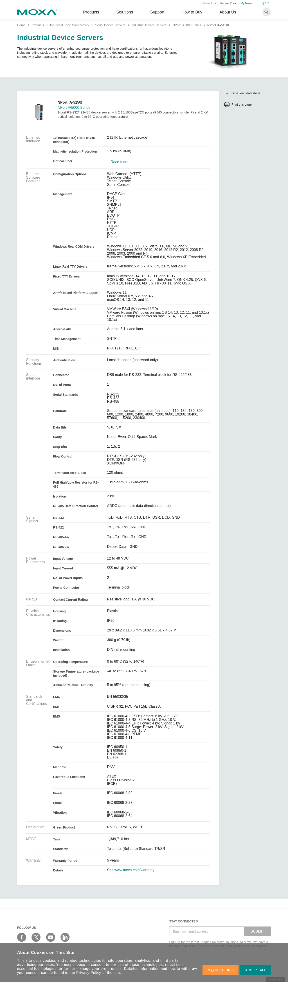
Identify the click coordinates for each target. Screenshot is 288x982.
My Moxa (246, 3)
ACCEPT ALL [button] (255, 970)
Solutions (124, 12)
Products (38, 25)
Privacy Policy (88, 973)
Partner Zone (228, 3)
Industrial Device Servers (148, 25)
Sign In (265, 3)
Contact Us (209, 3)
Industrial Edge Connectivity (69, 25)
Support (157, 12)
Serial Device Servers (110, 25)
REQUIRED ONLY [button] (220, 970)
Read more (119, 162)
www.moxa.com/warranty (135, 870)
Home (21, 25)
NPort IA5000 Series (187, 25)
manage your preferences (99, 969)
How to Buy (192, 12)
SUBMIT (257, 931)
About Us (227, 12)
